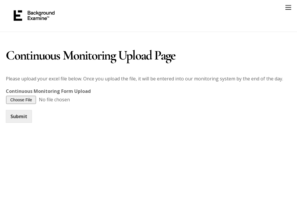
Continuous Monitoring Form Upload (48, 91)
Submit (18, 116)
